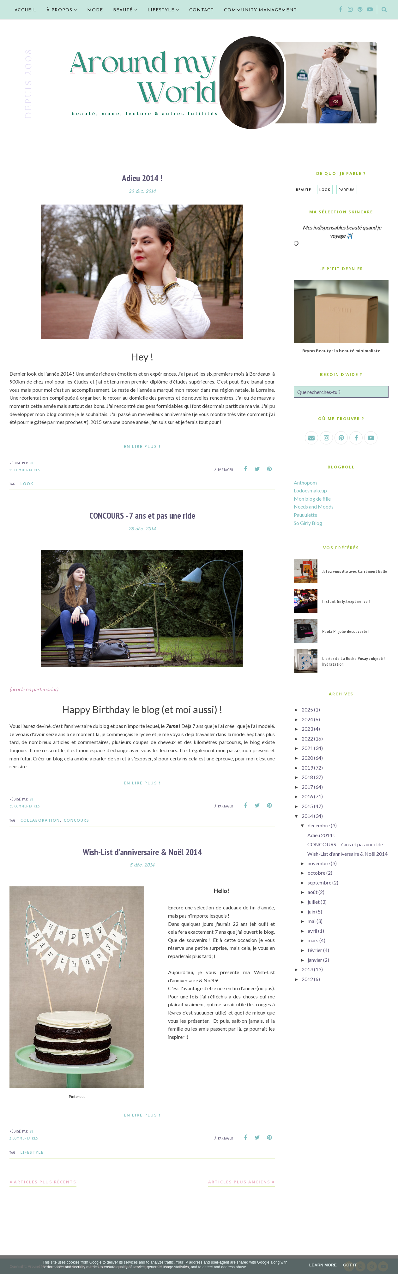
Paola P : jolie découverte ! (345, 631)
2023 (307, 729)
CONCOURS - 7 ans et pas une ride (142, 515)
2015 (307, 806)
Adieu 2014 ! (142, 178)
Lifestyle (32, 1151)
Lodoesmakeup (310, 490)
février (315, 950)
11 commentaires (24, 469)
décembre (319, 825)
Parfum (347, 189)
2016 (307, 796)
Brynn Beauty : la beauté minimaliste (341, 351)
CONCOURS (76, 819)
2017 (307, 787)
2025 (307, 709)
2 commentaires (23, 1137)
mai (312, 921)
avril (312, 931)
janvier (315, 960)
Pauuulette (305, 515)
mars (313, 940)
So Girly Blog (308, 523)
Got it (350, 1265)
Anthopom (305, 482)
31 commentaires (24, 805)
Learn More (323, 1265)
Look (27, 483)
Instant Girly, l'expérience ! (346, 601)
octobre (316, 873)
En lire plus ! (142, 446)
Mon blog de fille (312, 499)
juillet (314, 902)
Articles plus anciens (239, 1181)
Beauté (303, 189)
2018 (307, 777)
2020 (307, 758)
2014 (307, 816)
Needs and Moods (314, 506)
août (312, 892)
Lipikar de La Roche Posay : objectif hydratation (353, 661)
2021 (307, 748)
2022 (307, 738)
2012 (307, 979)
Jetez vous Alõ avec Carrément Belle (354, 571)
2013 (307, 969)
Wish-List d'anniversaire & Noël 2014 (142, 851)
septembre (319, 882)
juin (311, 911)
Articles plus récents (45, 1181)
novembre (319, 863)
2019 (307, 768)
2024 (307, 719)
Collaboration (40, 819)
